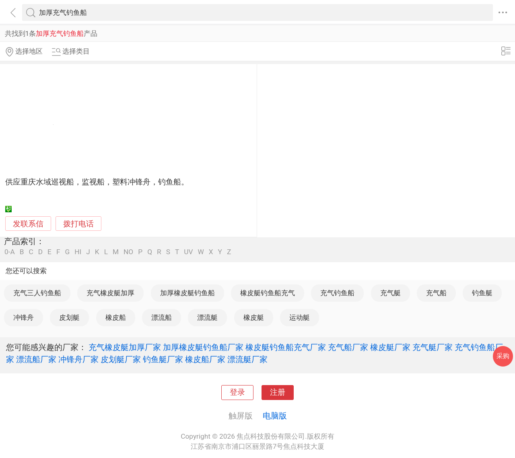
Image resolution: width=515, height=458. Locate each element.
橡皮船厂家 (205, 359)
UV (188, 252)
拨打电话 (78, 224)
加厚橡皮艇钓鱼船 (187, 293)
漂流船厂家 (36, 359)
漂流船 (161, 317)
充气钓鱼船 (337, 293)
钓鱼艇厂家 (163, 359)
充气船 (436, 293)
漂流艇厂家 (247, 359)
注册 (277, 392)
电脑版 (275, 416)
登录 (237, 392)
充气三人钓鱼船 (37, 293)
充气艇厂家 (432, 347)
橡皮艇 (253, 317)
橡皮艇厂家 (390, 347)
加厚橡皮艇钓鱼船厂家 (203, 347)
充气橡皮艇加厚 (110, 293)
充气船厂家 (348, 347)
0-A (9, 252)
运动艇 (299, 317)
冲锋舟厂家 (78, 359)
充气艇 (390, 293)
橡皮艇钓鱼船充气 (267, 293)
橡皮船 (115, 317)
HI (77, 252)
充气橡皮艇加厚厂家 (125, 347)
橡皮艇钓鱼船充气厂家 (285, 347)
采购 (502, 356)
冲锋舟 (23, 317)
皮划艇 (69, 317)
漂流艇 (207, 317)
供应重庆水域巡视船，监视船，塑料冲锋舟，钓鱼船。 (97, 182)
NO (128, 252)
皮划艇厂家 (121, 359)
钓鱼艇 (482, 293)
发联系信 (28, 224)
